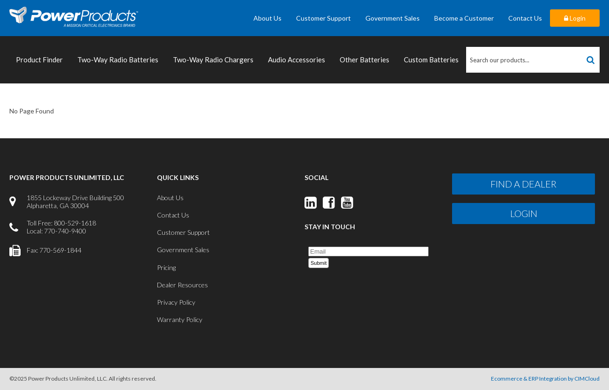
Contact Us (525, 18)
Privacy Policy (176, 302)
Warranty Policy (179, 319)
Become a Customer (464, 18)
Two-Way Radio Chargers (213, 59)
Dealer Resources (182, 285)
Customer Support (323, 18)
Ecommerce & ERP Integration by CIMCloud (545, 378)
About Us (267, 18)
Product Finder (39, 59)
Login (575, 18)
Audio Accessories (296, 59)
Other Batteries (364, 59)
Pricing (166, 267)
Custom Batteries (431, 59)
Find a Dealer (523, 183)
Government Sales (392, 18)
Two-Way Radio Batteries (117, 59)
